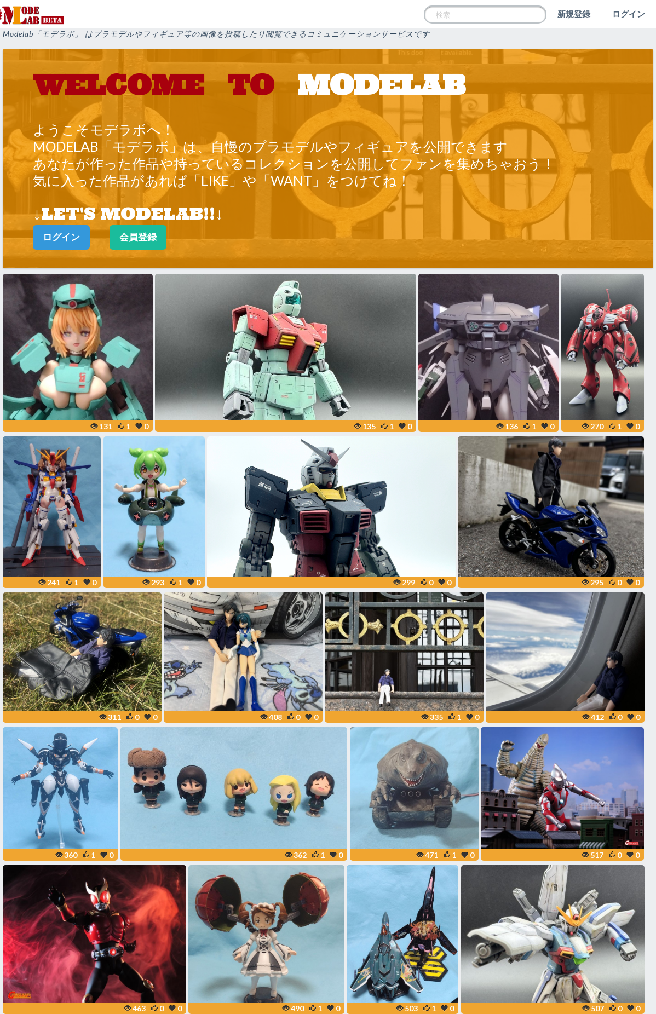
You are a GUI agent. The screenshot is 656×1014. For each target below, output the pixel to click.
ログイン (628, 14)
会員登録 (138, 237)
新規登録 (573, 14)
